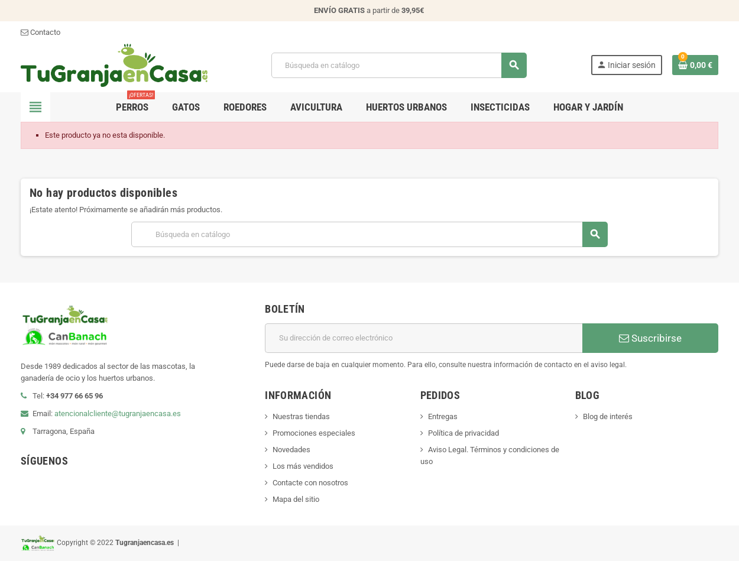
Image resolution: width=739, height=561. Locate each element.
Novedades (291, 449)
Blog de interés (608, 416)
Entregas (443, 416)
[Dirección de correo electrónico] (423, 338)
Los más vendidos (303, 466)
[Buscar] (398, 65)
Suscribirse (650, 338)
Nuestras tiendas (301, 416)
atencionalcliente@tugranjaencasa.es (117, 413)
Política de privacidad (463, 433)
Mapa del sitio (296, 499)
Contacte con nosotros (310, 482)
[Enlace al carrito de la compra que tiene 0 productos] (695, 65)
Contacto (40, 32)
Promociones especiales (314, 433)
